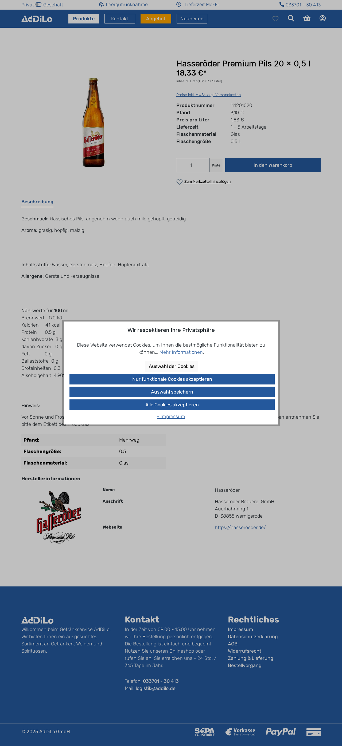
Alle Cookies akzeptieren (172, 405)
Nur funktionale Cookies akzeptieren (172, 379)
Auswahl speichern (172, 392)
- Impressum (171, 416)
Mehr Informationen (181, 352)
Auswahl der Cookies (172, 366)
